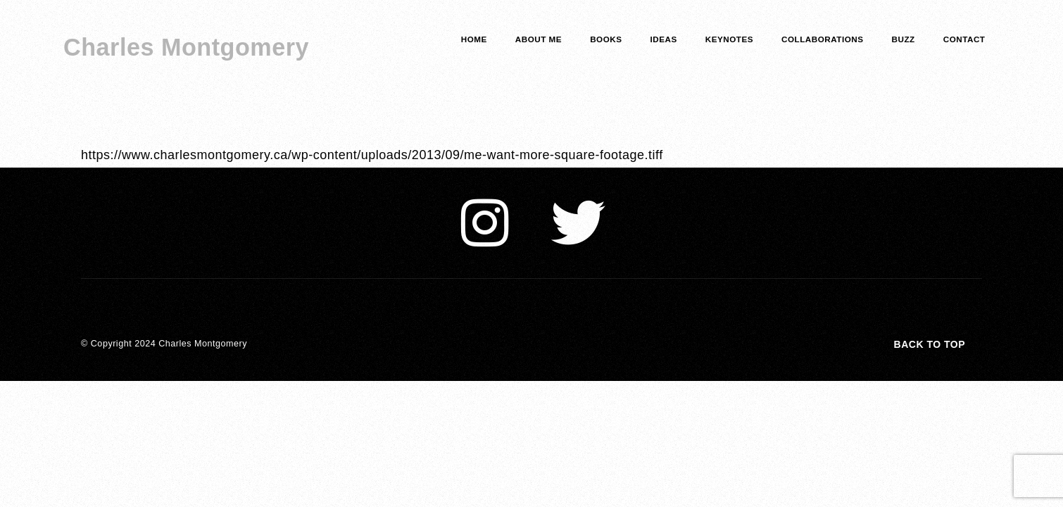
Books (606, 39)
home (474, 39)
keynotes (729, 39)
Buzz (903, 39)
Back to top (929, 344)
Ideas (663, 39)
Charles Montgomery (186, 47)
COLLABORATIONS (822, 39)
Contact (964, 39)
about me (538, 39)
